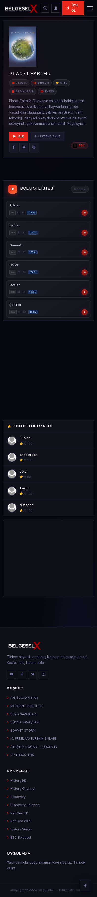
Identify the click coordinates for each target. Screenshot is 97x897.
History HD (16, 780)
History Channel (21, 788)
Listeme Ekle (47, 136)
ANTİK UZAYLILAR (22, 698)
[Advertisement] (48, 170)
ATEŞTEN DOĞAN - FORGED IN (32, 747)
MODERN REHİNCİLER (24, 706)
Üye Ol (73, 7)
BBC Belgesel (19, 837)
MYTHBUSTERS (20, 755)
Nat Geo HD (17, 813)
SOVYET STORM (21, 730)
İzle (18, 136)
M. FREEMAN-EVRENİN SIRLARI (31, 738)
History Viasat (19, 829)
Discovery (16, 797)
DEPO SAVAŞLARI (22, 714)
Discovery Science (23, 805)
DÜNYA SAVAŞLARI (23, 722)
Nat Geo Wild (19, 821)
